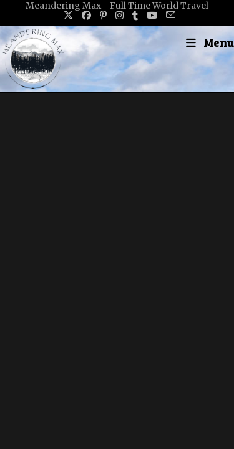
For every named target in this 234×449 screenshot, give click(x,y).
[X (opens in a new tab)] (68, 15)
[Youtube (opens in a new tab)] (152, 15)
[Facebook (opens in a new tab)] (86, 15)
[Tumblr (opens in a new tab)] (135, 15)
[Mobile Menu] (210, 42)
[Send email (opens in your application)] (168, 15)
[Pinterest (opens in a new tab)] (103, 15)
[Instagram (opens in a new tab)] (119, 15)
